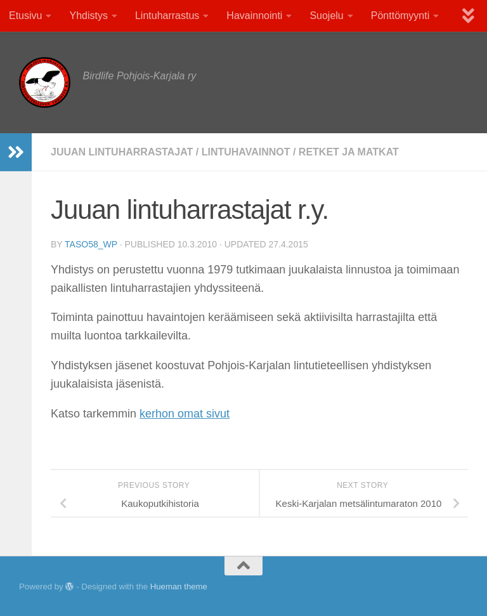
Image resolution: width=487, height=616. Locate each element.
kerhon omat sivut (185, 413)
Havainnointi (254, 15)
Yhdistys (88, 15)
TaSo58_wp (91, 244)
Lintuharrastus (167, 15)
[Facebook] (436, 587)
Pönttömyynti (400, 15)
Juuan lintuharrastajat (122, 152)
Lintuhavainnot (246, 152)
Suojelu (326, 15)
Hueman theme (178, 586)
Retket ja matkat (349, 152)
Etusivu (25, 15)
